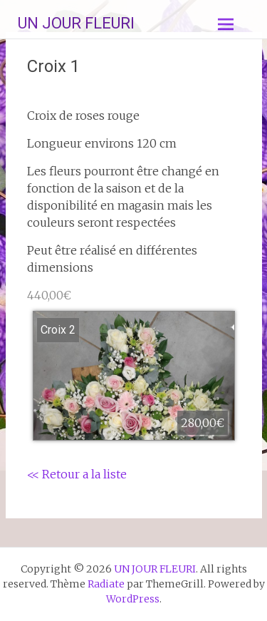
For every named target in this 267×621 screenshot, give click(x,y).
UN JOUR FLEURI (76, 23)
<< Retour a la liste (77, 474)
